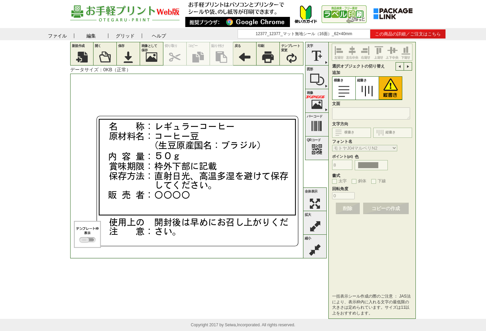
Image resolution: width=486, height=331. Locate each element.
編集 (91, 35)
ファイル (57, 35)
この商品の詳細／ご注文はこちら (408, 33)
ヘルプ (159, 35)
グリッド (125, 35)
